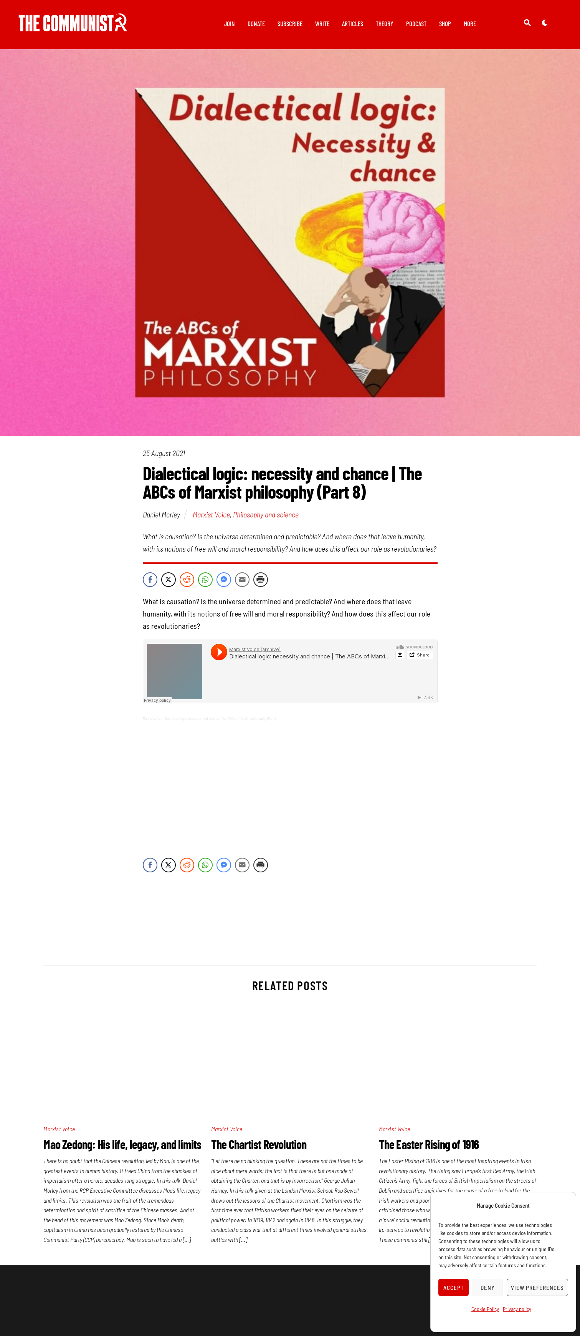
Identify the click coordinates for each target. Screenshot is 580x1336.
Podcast (416, 23)
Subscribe (290, 23)
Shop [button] (445, 23)
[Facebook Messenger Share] (223, 579)
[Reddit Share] (187, 579)
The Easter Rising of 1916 (429, 1144)
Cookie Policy (485, 1309)
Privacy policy (517, 1309)
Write (322, 23)
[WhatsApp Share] (205, 579)
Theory (384, 23)
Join (229, 23)
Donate (256, 23)
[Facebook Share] (150, 579)
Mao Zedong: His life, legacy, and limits (122, 1144)
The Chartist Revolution (259, 1144)
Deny (488, 1287)
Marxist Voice (211, 514)
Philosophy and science (266, 514)
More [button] (470, 23)
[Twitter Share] (168, 579)
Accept (453, 1287)
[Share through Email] (242, 579)
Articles (352, 23)
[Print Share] (260, 579)
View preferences (537, 1287)
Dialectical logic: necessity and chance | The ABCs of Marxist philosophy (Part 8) (221, 718)
